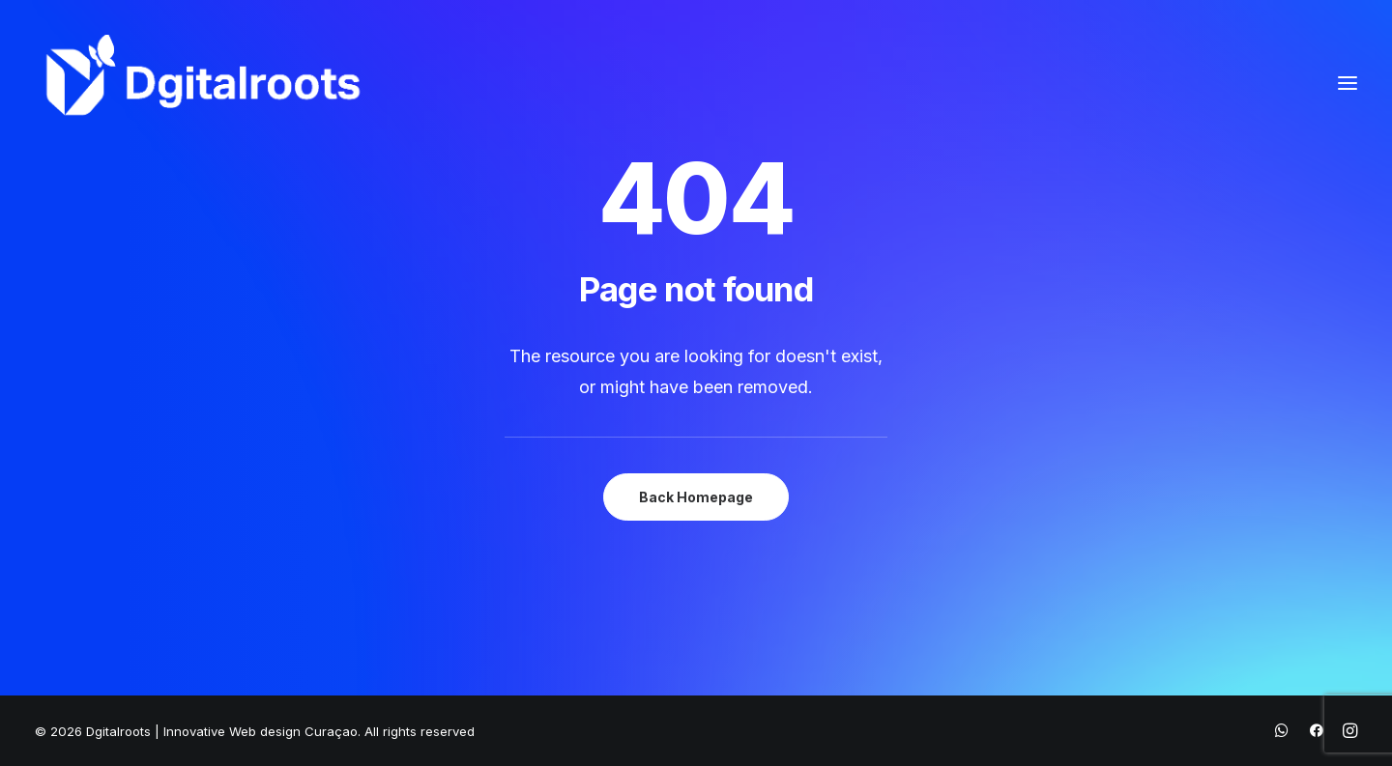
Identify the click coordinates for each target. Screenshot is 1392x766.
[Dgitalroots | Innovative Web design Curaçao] (203, 83)
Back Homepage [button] (696, 497)
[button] (1347, 83)
